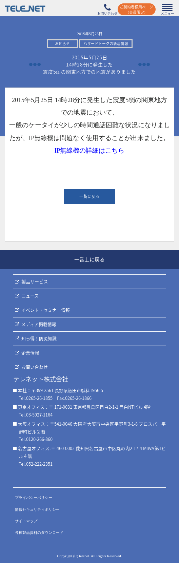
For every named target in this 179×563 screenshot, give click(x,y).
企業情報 (30, 352)
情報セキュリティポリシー (37, 509)
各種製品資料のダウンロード (39, 532)
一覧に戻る (89, 196)
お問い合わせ (34, 367)
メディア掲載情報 (38, 324)
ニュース (30, 295)
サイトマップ (26, 521)
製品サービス (34, 281)
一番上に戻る (89, 259)
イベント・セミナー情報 (45, 310)
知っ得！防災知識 (39, 338)
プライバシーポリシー (33, 498)
